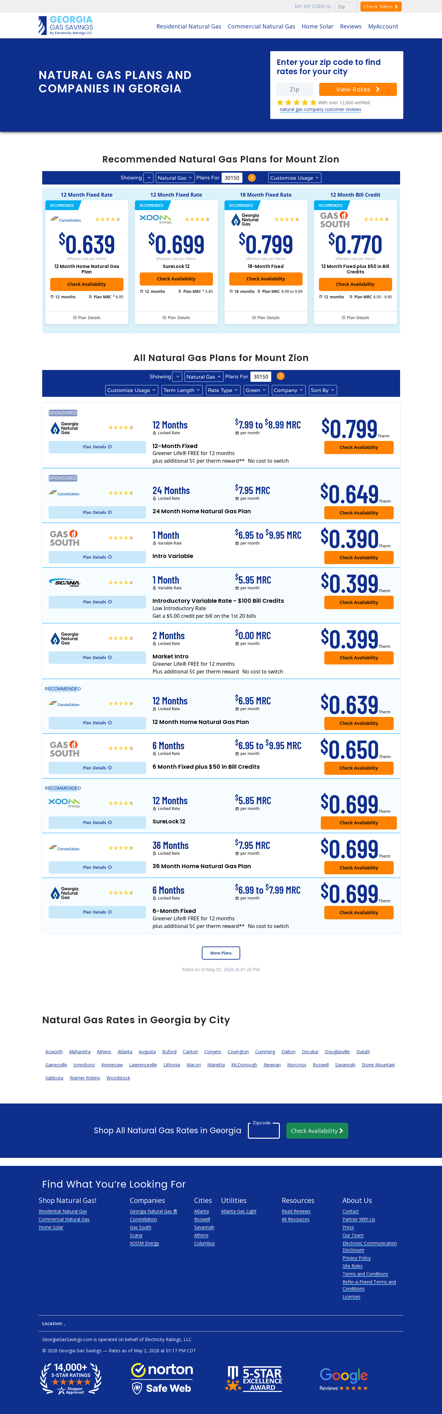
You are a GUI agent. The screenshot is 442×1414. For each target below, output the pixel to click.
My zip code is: (313, 6)
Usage (291, 178)
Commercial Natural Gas (261, 26)
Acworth (54, 1052)
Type (220, 390)
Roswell (321, 1065)
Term (178, 390)
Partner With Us (359, 1219)
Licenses (351, 1296)
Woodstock (118, 1078)
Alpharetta (80, 1052)
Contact (351, 1211)
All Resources (296, 1219)
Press (348, 1227)
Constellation (143, 1219)
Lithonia (171, 1065)
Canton (190, 1052)
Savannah (345, 1065)
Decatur (310, 1052)
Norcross (296, 1065)
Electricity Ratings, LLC (168, 1339)
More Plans (221, 953)
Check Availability (176, 279)
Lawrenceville (143, 1065)
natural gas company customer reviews (320, 109)
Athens (104, 1052)
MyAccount (383, 26)
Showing (131, 178)
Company (285, 390)
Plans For (207, 178)
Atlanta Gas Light (239, 1211)
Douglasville (337, 1052)
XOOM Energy (144, 1243)
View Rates (358, 89)
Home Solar (318, 26)
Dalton (288, 1052)
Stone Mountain (378, 1065)
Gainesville (56, 1065)
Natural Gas (172, 178)
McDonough (244, 1065)
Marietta (216, 1065)
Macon (193, 1065)
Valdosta (54, 1078)
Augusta (147, 1052)
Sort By (320, 390)
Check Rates (381, 7)
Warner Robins (85, 1078)
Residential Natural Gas (188, 26)
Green (253, 390)
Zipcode (262, 1123)
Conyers (212, 1052)
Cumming (265, 1052)
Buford (169, 1052)
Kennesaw (112, 1065)
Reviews (351, 26)
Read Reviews (296, 1211)
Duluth (363, 1052)
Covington (238, 1052)
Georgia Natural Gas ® (153, 1211)
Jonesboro (84, 1065)
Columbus (204, 1243)
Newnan (272, 1065)
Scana (136, 1235)
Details (89, 318)
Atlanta (125, 1052)
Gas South (140, 1227)
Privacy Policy (357, 1258)
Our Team (353, 1235)
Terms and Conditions (365, 1274)
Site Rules (353, 1266)
